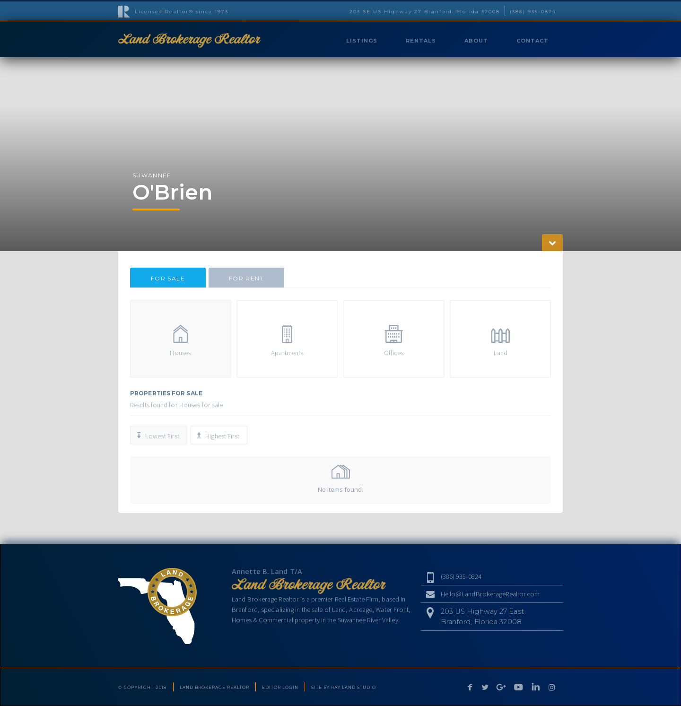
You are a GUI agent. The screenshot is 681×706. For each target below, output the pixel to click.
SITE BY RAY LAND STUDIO (343, 687)
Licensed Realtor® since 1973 (181, 12)
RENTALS (421, 40)
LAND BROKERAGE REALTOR (214, 687)
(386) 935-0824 (533, 12)
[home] (189, 39)
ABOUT (476, 40)
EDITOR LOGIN (280, 687)
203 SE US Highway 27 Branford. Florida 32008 (424, 12)
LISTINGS (361, 40)
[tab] (168, 278)
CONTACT (532, 40)
